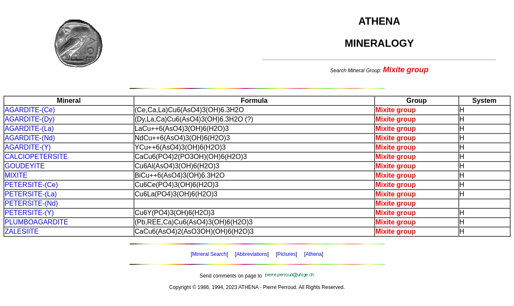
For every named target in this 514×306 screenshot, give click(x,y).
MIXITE (16, 175)
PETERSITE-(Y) (29, 212)
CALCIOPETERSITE (36, 156)
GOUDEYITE (25, 166)
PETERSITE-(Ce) (31, 184)
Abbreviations (251, 254)
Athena (314, 254)
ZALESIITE (22, 231)
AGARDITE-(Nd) (30, 138)
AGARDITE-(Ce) (30, 109)
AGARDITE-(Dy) (29, 119)
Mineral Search (209, 254)
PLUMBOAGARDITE (36, 222)
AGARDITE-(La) (29, 128)
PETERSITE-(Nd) (31, 203)
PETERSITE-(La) (31, 194)
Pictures (286, 254)
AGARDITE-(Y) (28, 147)
